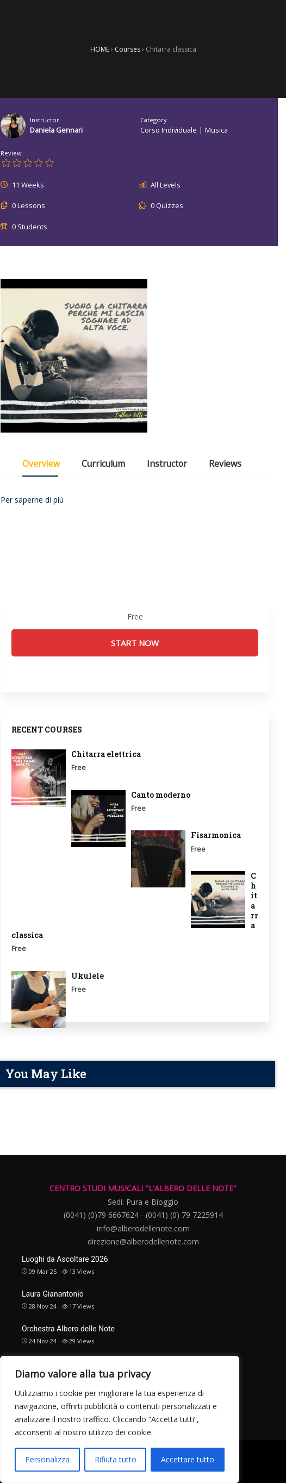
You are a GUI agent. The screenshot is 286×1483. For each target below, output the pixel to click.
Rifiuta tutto (115, 1459)
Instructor (44, 120)
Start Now (135, 642)
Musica (216, 130)
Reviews (225, 465)
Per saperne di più (32, 500)
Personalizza (47, 1459)
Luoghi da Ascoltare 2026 (65, 1259)
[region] (119, 1419)
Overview (41, 465)
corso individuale (168, 130)
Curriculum (103, 465)
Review (11, 153)
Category (153, 120)
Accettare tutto (187, 1459)
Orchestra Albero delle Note (68, 1328)
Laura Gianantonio (53, 1294)
